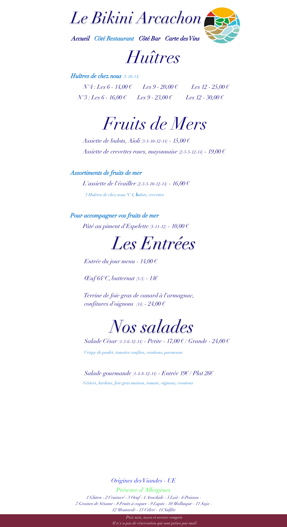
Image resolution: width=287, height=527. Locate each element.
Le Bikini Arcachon (136, 18)
